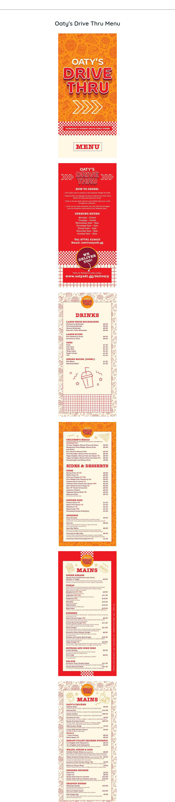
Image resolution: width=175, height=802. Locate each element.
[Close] (5, 5)
